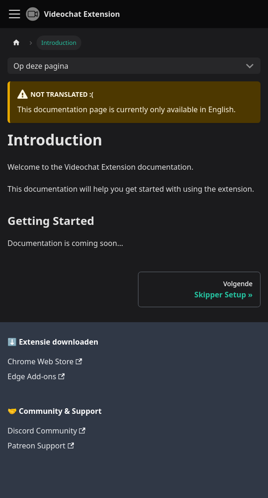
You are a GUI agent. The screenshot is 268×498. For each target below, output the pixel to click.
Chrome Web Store (44, 361)
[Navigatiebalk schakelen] (14, 14)
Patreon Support (40, 445)
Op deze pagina (41, 66)
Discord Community (46, 431)
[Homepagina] (16, 43)
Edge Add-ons (36, 376)
